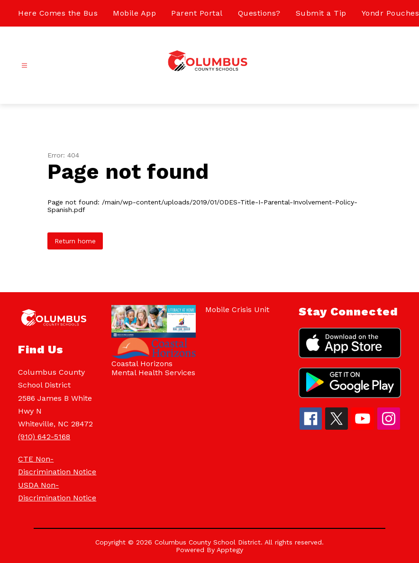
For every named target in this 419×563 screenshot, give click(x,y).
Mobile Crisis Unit (237, 309)
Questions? (259, 13)
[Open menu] (24, 65)
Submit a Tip (321, 13)
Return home (75, 241)
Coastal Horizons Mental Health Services (153, 368)
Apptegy (230, 550)
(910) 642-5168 (44, 436)
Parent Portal (197, 13)
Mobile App (134, 13)
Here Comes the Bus (58, 13)
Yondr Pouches (390, 13)
